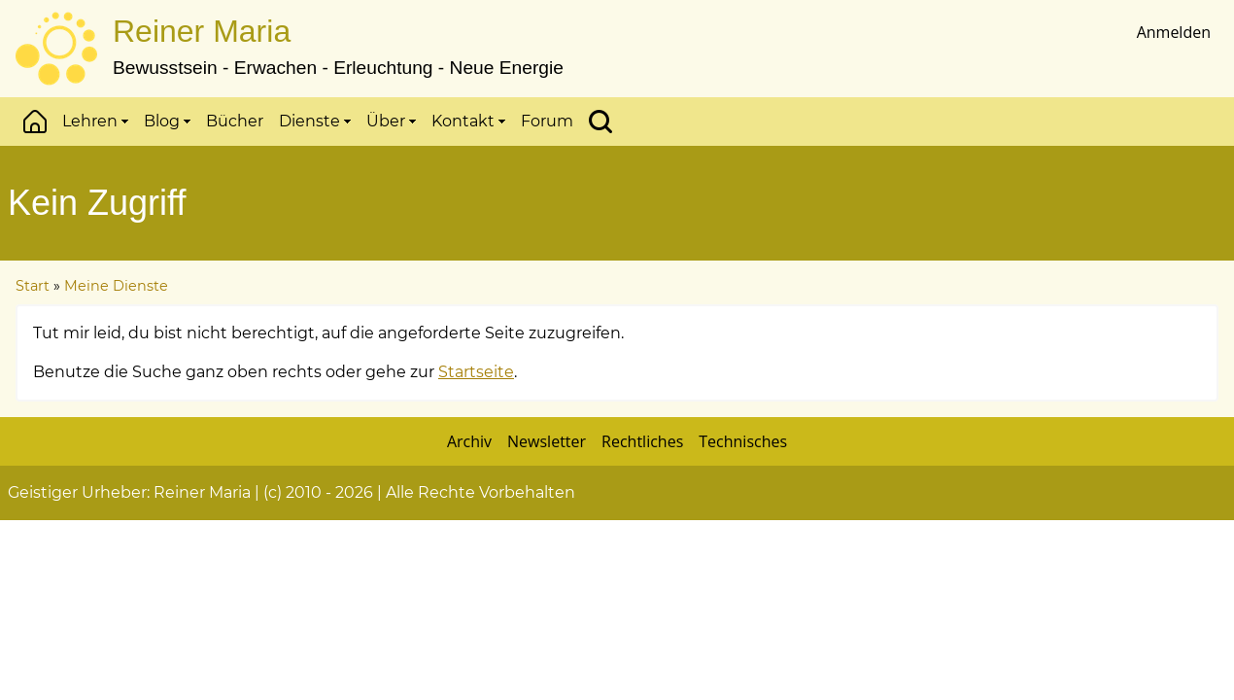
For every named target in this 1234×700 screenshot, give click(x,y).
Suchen (600, 121)
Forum (547, 121)
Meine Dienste (116, 286)
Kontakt (468, 121)
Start (35, 121)
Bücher (234, 121)
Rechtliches (642, 441)
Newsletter (546, 441)
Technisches (743, 441)
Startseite (476, 372)
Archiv (469, 441)
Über (391, 121)
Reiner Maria (202, 31)
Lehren (95, 121)
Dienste (315, 121)
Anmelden (1174, 32)
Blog (167, 121)
